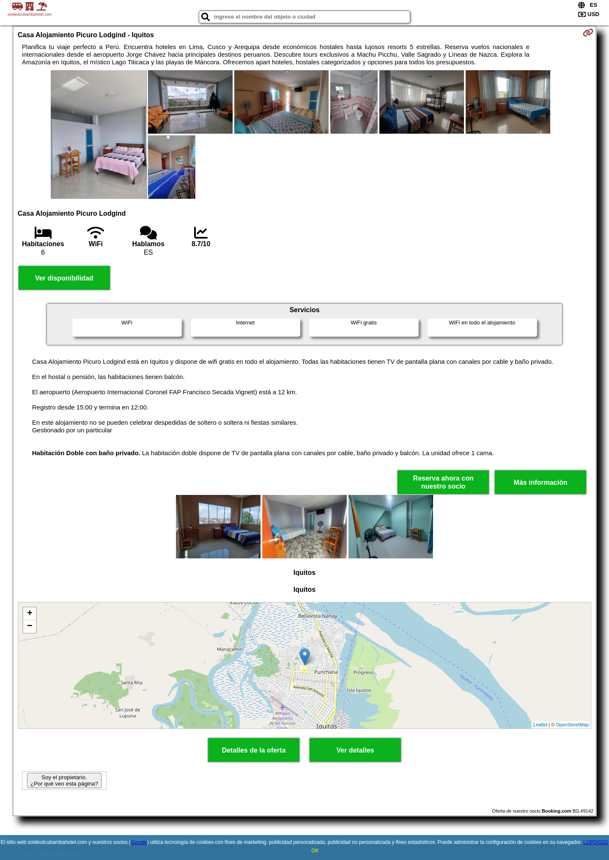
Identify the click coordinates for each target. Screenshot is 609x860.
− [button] (30, 626)
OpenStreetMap (572, 724)
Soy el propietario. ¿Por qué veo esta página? (64, 780)
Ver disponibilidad (64, 278)
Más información (541, 482)
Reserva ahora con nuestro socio (443, 482)
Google (139, 842)
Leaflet (540, 724)
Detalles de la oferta (253, 750)
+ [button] (30, 613)
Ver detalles (355, 750)
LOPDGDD (595, 842)
